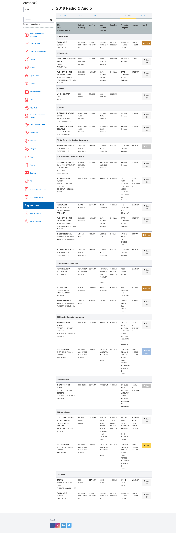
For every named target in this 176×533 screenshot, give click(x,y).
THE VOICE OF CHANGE (65, 146)
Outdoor (33, 173)
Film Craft (33, 108)
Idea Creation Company (103, 27)
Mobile (32, 165)
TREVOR (60, 480)
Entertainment (35, 92)
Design (32, 59)
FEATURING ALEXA (63, 269)
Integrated (33, 149)
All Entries (144, 16)
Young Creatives (35, 221)
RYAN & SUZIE (62, 42)
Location (92, 25)
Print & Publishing (36, 197)
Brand (59, 28)
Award (144, 25)
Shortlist (128, 16)
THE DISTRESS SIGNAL (64, 234)
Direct (32, 84)
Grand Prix (64, 16)
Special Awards (35, 213)
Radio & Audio (35, 205)
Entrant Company (81, 26)
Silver (96, 16)
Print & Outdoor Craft (38, 189)
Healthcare (34, 133)
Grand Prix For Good (37, 125)
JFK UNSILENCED (63, 349)
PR (31, 181)
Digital (32, 68)
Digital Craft (34, 76)
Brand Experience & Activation (37, 35)
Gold (80, 16)
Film (31, 100)
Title (58, 25)
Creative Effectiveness (38, 51)
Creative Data (35, 43)
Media (32, 157)
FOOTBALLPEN (62, 205)
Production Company (125, 26)
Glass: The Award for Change (37, 116)
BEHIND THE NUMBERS (65, 162)
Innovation (33, 141)
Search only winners (31, 24)
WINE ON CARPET (63, 94)
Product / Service (63, 30)
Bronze (112, 16)
